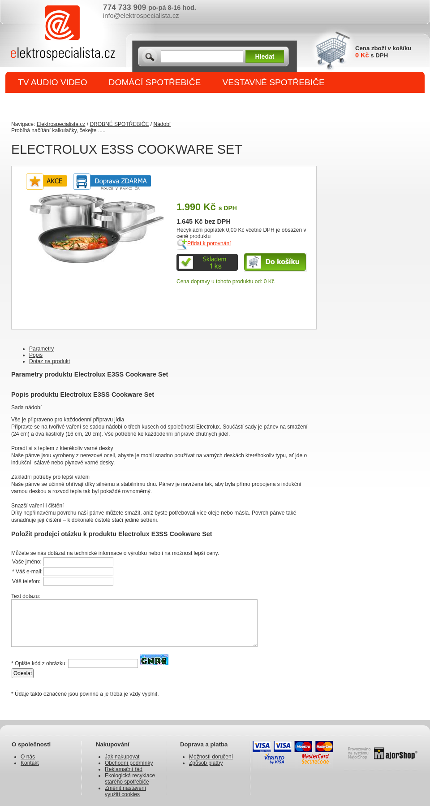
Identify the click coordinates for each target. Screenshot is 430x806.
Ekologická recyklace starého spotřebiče (130, 778)
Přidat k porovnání (209, 243)
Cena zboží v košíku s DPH (383, 52)
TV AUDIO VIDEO (52, 82)
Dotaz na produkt (49, 361)
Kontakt (30, 763)
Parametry (41, 349)
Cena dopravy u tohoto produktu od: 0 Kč (225, 281)
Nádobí (162, 124)
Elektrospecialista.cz (61, 124)
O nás (28, 757)
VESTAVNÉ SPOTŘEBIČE (273, 82)
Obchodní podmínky (129, 763)
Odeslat (22, 673)
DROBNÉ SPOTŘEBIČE (65, 103)
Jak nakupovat (122, 757)
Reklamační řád (123, 769)
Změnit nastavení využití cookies (125, 791)
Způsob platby (206, 763)
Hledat (265, 56)
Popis (36, 355)
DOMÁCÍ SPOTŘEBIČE (155, 82)
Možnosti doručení (211, 757)
